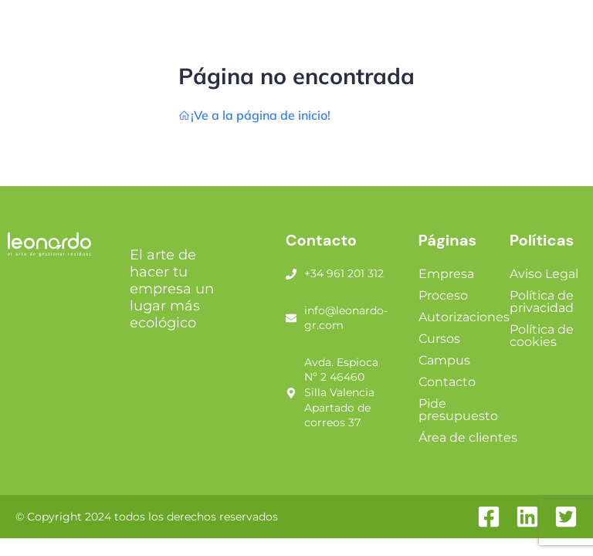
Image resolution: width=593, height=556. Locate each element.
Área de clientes (467, 437)
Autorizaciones (464, 317)
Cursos (439, 338)
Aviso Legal (544, 273)
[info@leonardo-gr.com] (291, 318)
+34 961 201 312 (344, 273)
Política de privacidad (542, 301)
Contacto (447, 382)
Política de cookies (542, 335)
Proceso (443, 295)
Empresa (446, 273)
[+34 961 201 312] (291, 274)
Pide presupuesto (458, 409)
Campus (444, 360)
